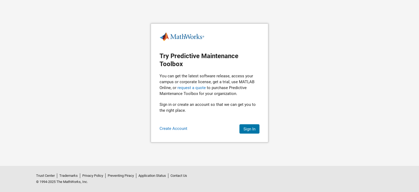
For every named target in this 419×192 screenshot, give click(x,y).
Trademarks (68, 176)
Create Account (173, 128)
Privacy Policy (92, 176)
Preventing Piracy (121, 176)
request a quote (191, 87)
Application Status (152, 176)
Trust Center (45, 176)
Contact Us (178, 176)
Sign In (249, 129)
